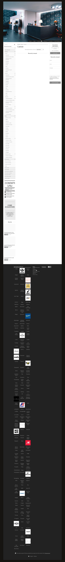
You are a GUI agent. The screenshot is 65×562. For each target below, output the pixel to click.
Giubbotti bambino (9, 98)
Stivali (7, 131)
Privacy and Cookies (36, 271)
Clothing (18, 44)
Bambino (6, 96)
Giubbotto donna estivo (10, 76)
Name (51, 60)
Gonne (7, 84)
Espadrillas (7, 126)
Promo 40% (7, 169)
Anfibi (7, 119)
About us (45, 41)
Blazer (7, 71)
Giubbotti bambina (9, 108)
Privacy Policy (35, 274)
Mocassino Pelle (7, 174)
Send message (55, 82)
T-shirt (7, 64)
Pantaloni (7, 61)
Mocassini (7, 145)
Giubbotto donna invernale (9, 79)
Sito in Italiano (57, 41)
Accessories (7, 159)
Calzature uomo (8, 138)
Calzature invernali (9, 124)
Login (34, 41)
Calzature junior (8, 153)
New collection (7, 49)
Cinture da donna (8, 162)
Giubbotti (7, 55)
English (31, 556)
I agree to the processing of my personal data (55, 77)
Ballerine (7, 121)
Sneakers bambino (9, 157)
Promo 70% (7, 167)
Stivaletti (7, 150)
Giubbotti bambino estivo (10, 100)
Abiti (6, 93)
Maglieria (7, 62)
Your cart (39, 41)
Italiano (35, 556)
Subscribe (55, 53)
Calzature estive (8, 122)
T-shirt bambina (8, 114)
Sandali (7, 128)
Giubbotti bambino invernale (9, 102)
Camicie (25, 44)
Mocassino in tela (8, 176)
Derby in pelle (7, 178)
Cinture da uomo (8, 164)
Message (51, 67)
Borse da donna (8, 160)
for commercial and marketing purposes (54, 78)
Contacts (51, 41)
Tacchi (7, 134)
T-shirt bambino (8, 104)
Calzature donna (8, 117)
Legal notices (35, 272)
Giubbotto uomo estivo (10, 56)
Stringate (7, 152)
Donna (6, 73)
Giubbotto (7, 75)
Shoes (6, 115)
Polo (6, 66)
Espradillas (7, 143)
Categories (35, 269)
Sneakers (7, 133)
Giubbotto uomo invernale (8, 59)
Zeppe (7, 136)
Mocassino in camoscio (9, 171)
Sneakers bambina (9, 155)
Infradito (7, 129)
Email (50, 64)
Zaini (6, 166)
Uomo (22, 44)
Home (30, 41)
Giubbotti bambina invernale (9, 112)
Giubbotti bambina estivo (10, 109)
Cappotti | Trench (9, 69)
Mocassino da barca (8, 172)
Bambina (6, 106)
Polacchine (7, 147)
